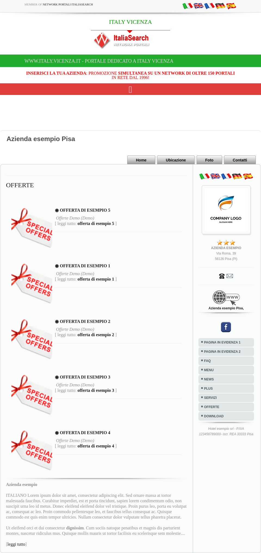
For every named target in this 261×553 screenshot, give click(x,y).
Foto (209, 160)
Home (141, 160)
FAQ (207, 361)
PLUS (208, 388)
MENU (209, 370)
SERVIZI (210, 398)
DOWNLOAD (214, 416)
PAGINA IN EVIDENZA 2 (222, 352)
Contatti (240, 160)
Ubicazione (176, 160)
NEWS (209, 379)
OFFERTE (211, 407)
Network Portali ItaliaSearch (68, 4)
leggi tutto (16, 544)
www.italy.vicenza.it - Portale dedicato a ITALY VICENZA (98, 61)
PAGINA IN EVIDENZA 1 (222, 342)
